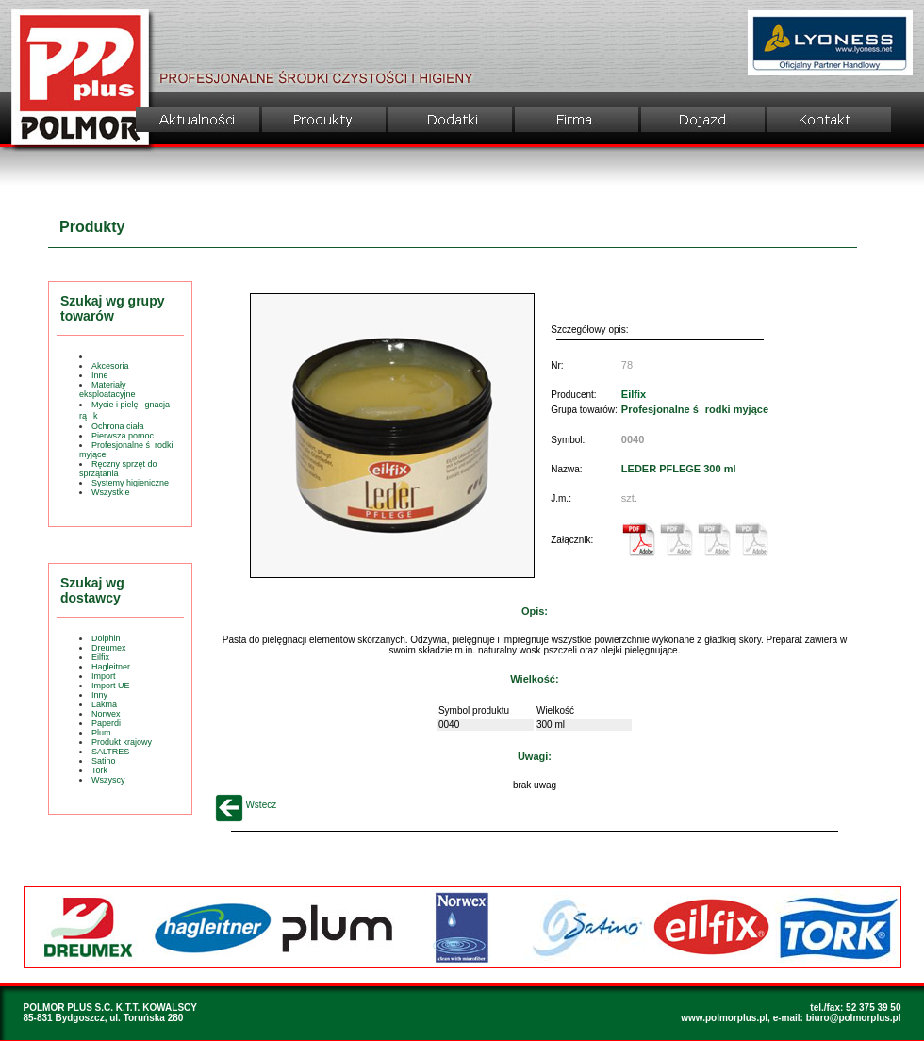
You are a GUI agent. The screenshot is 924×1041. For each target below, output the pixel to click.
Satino (103, 761)
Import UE (110, 685)
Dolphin (106, 638)
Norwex (106, 714)
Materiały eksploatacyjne (107, 389)
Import (103, 676)
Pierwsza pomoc (122, 435)
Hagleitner (110, 666)
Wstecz (246, 805)
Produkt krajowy (121, 742)
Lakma (104, 704)
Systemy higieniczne (130, 482)
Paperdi (106, 723)
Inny (99, 695)
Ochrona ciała (117, 426)
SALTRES (110, 751)
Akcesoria (110, 366)
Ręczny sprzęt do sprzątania (118, 468)
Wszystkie (110, 492)
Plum (101, 732)
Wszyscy (108, 780)
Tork (99, 770)
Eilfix (100, 657)
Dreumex (108, 648)
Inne (99, 375)
